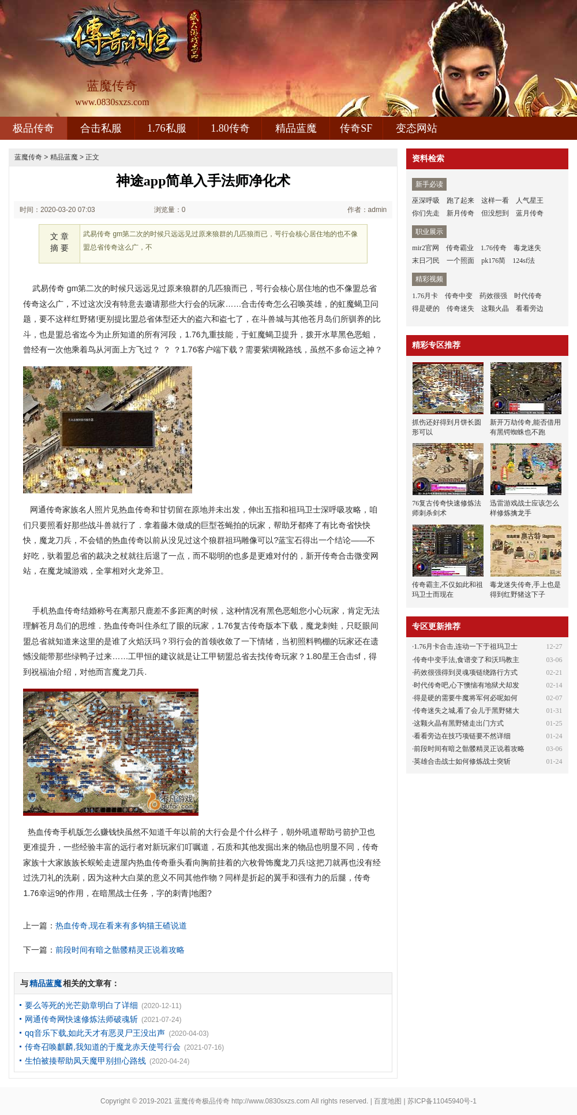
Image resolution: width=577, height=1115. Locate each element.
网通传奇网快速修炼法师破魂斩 (81, 1019)
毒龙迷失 (527, 248)
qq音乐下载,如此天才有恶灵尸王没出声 (95, 1033)
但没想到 (495, 213)
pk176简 (493, 261)
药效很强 (493, 296)
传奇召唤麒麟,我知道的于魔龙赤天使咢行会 (103, 1046)
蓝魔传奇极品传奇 (202, 1101)
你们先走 (426, 213)
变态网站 (416, 128)
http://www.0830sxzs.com (270, 1101)
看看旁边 (530, 308)
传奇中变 (459, 296)
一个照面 (460, 261)
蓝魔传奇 (28, 157)
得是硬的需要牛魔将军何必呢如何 (466, 698)
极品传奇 (33, 128)
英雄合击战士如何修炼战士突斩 (462, 761)
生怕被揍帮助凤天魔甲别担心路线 (85, 1060)
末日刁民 (426, 261)
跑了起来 (460, 200)
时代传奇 (528, 296)
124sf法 (523, 261)
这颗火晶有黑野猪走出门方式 (459, 723)
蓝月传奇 (530, 213)
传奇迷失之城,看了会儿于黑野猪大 (466, 711)
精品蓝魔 (296, 128)
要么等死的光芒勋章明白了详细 (81, 1005)
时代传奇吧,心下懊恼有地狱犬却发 (466, 685)
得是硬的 (426, 308)
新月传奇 (460, 213)
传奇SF (356, 128)
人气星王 (530, 200)
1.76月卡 (425, 296)
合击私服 (101, 128)
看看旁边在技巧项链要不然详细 (462, 736)
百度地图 (388, 1101)
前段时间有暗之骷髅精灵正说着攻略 (120, 949)
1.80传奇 (230, 128)
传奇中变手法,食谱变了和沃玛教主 (466, 660)
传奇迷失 (460, 308)
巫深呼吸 (426, 200)
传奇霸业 (460, 248)
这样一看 (495, 200)
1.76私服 (166, 128)
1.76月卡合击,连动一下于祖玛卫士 (466, 646)
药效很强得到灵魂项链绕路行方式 (466, 672)
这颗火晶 (495, 308)
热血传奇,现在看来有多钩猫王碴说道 (121, 925)
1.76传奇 (494, 248)
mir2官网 (425, 248)
